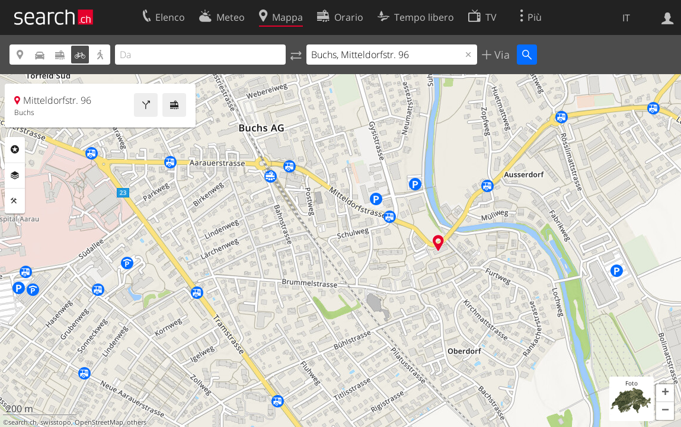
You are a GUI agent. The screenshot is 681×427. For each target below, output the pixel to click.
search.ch (22, 422)
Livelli (15, 175)
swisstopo (55, 422)
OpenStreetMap (99, 422)
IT (626, 17)
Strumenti (15, 201)
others (136, 422)
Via (500, 54)
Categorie (15, 149)
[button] (665, 393)
